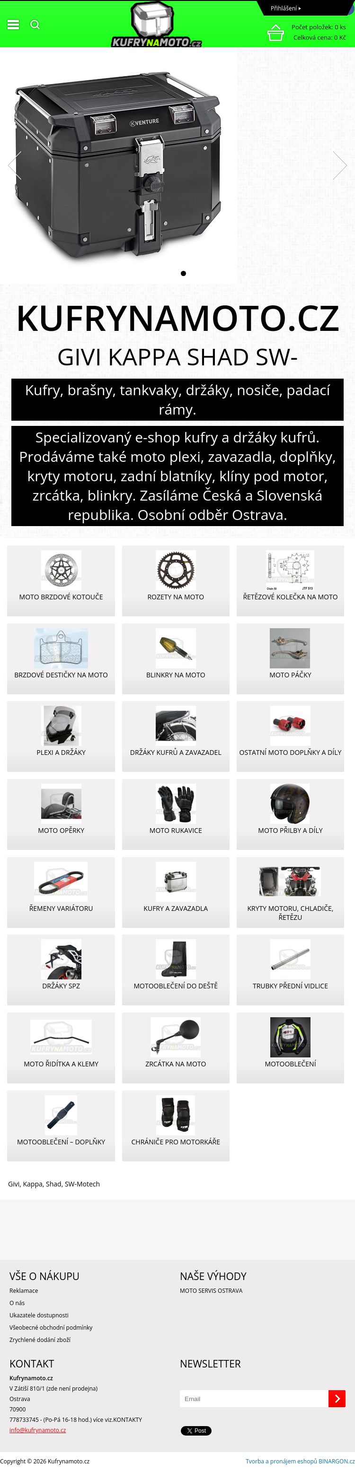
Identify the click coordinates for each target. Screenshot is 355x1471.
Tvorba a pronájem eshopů (281, 1461)
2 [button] (183, 273)
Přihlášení (284, 8)
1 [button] (171, 273)
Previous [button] (14, 165)
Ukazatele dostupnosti (39, 1315)
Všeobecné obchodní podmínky (50, 1328)
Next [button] (340, 165)
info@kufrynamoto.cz (37, 1430)
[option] (177, 165)
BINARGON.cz (337, 1461)
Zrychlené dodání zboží (40, 1340)
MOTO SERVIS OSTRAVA (211, 1291)
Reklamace (23, 1291)
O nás (17, 1303)
